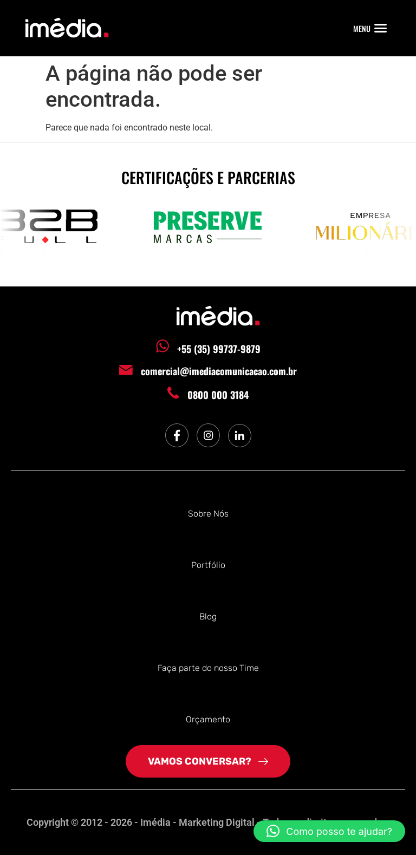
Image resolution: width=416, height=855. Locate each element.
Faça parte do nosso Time (208, 668)
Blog (208, 616)
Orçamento (208, 719)
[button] (380, 28)
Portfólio (208, 565)
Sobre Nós (208, 513)
